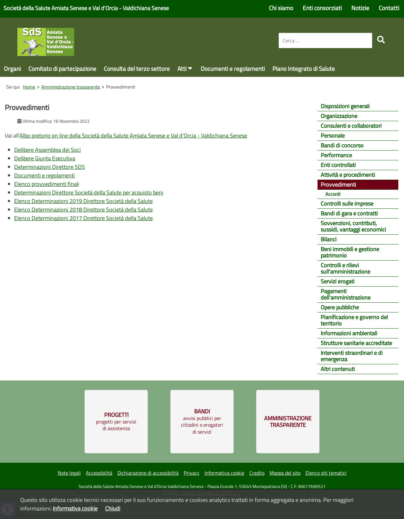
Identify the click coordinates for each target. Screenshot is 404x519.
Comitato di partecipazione (62, 68)
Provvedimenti (338, 184)
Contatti (389, 7)
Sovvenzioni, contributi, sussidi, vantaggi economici (353, 226)
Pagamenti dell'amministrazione (346, 294)
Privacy (191, 473)
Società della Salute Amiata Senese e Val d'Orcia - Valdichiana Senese (86, 8)
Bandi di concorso (342, 145)
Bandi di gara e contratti (349, 213)
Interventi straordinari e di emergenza (352, 356)
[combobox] (325, 40)
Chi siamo (281, 7)
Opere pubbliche (340, 307)
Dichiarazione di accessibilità (148, 473)
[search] (381, 39)
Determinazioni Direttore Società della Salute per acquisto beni (88, 192)
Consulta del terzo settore (137, 68)
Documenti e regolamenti (233, 68)
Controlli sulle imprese (347, 203)
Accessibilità (99, 473)
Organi (12, 68)
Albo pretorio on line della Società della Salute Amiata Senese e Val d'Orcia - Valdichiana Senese (133, 135)
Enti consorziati (322, 7)
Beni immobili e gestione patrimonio (350, 252)
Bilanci (328, 239)
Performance (336, 155)
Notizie (360, 7)
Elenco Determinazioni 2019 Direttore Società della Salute (83, 201)
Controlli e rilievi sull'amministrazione (345, 268)
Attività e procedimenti (348, 174)
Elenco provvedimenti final (46, 184)
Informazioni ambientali (349, 333)
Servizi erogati (337, 281)
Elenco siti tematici (326, 473)
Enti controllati (338, 165)
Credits (256, 473)
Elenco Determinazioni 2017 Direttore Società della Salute (83, 218)
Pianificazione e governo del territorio (354, 320)
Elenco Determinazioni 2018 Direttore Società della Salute (83, 209)
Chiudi (112, 508)
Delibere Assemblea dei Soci (47, 149)
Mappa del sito (285, 473)
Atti (182, 68)
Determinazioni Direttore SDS (49, 167)
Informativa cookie (224, 473)
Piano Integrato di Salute (303, 68)
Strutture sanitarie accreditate (356, 343)
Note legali (69, 473)
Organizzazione (339, 116)
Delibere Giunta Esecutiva (44, 158)
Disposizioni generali (345, 106)
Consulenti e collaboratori (351, 125)
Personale (333, 135)
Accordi (332, 194)
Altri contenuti (338, 369)
